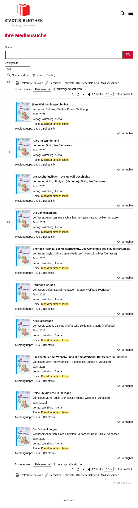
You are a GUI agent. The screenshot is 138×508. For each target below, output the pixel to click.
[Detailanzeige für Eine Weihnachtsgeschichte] (50, 104)
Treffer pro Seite (123, 94)
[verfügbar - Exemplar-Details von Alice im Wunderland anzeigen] (125, 169)
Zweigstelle (11, 62)
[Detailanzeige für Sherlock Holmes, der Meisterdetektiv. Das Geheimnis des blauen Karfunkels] (81, 248)
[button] (128, 55)
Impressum (69, 500)
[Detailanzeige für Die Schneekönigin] (45, 212)
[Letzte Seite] (89, 94)
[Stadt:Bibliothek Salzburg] (24, 15)
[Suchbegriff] (64, 55)
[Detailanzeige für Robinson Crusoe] (44, 284)
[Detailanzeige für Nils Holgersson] (43, 320)
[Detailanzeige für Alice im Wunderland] (46, 140)
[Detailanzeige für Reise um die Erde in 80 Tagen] (52, 393)
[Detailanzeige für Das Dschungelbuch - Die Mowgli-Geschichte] (61, 176)
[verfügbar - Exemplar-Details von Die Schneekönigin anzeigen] (125, 241)
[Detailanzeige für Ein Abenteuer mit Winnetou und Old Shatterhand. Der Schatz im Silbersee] (80, 357)
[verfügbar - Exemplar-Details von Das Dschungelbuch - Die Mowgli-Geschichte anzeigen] (125, 205)
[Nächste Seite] (83, 94)
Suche (9, 47)
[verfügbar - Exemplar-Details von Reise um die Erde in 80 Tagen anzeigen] (125, 422)
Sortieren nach (23, 89)
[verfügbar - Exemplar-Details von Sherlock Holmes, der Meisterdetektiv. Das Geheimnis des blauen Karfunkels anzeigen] (125, 277)
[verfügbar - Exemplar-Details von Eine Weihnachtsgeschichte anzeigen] (125, 133)
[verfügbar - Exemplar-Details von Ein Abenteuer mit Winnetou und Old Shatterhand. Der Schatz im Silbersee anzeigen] (125, 386)
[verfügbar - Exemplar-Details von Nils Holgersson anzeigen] (125, 349)
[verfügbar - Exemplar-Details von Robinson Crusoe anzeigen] (125, 313)
